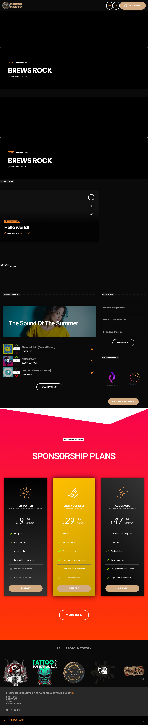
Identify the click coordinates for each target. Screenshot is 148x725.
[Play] (116, 6)
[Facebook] (18, 710)
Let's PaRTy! (132, 5)
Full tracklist (49, 386)
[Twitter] (7, 710)
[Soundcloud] (11, 710)
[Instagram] (15, 710)
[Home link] (12, 6)
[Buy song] (91, 349)
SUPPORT (26, 588)
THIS (72, 693)
